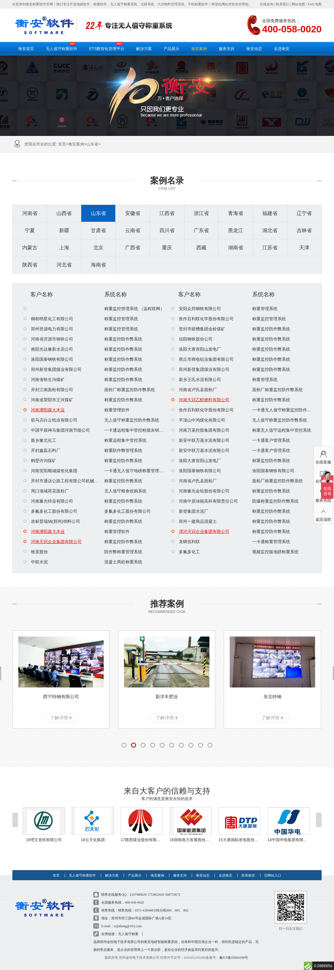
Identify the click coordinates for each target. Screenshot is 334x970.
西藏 (201, 247)
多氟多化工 (185, 551)
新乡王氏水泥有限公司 (196, 379)
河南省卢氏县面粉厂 (194, 389)
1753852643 (155, 886)
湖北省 (269, 230)
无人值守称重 (128, 926)
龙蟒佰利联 (185, 541)
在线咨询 (266, 4)
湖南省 (235, 247)
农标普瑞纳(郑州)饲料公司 (51, 521)
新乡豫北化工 (39, 440)
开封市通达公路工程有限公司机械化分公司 (67, 480)
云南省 (132, 230)
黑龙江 (235, 230)
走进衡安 (282, 48)
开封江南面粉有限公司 (48, 389)
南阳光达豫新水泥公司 (48, 349)
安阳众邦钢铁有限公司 (196, 308)
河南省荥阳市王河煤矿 (48, 399)
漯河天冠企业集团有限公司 (200, 531)
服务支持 (226, 48)
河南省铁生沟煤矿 (44, 379)
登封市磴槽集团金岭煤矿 (198, 328)
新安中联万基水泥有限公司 (200, 440)
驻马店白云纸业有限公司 (50, 420)
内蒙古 (29, 247)
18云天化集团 (93, 831)
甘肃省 (98, 230)
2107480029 (138, 886)
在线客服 (323, 456)
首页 (62, 144)
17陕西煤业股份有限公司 (142, 831)
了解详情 (61, 717)
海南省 (98, 265)
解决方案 (144, 48)
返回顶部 (323, 513)
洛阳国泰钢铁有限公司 (48, 359)
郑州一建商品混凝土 (194, 521)
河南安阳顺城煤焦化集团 (50, 470)
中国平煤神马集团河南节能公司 (56, 430)
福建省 (269, 213)
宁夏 (30, 230)
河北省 (64, 265)
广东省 (201, 230)
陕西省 (29, 265)
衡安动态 (254, 48)
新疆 (64, 230)
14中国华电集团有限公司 (288, 831)
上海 (64, 247)
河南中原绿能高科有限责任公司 (204, 501)
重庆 (167, 247)
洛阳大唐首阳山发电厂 (196, 349)
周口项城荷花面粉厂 (46, 491)
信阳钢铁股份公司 (192, 339)
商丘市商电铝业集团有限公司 (202, 359)
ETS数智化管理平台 (106, 46)
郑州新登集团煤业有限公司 (52, 369)
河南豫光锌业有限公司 (48, 501)
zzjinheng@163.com (128, 918)
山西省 (64, 213)
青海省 (235, 213)
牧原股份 (35, 551)
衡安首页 (26, 48)
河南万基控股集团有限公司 (200, 430)
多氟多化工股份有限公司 (50, 511)
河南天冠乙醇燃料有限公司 (200, 399)
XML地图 (314, 4)
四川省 (167, 230)
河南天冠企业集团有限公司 (52, 541)
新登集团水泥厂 (189, 511)
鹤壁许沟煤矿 (39, 460)
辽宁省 (304, 213)
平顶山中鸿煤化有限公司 (198, 420)
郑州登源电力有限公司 (48, 328)
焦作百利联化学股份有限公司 (202, 318)
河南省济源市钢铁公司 (48, 339)
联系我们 (282, 4)
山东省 (92, 144)
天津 (304, 247)
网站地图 (298, 4)
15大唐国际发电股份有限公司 (239, 831)
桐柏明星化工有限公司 (48, 318)
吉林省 (304, 230)
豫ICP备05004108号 (233, 949)
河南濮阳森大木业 (44, 409)
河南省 (29, 213)
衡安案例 (199, 48)
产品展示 (171, 48)
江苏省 (269, 247)
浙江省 (201, 213)
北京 (98, 247)
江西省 (167, 213)
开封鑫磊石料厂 (41, 450)
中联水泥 (35, 561)
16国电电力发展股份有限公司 (191, 831)
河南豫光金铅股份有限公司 (200, 491)
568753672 (172, 886)
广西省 (132, 247)
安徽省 (132, 213)
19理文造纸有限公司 (44, 831)
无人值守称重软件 (61, 46)
